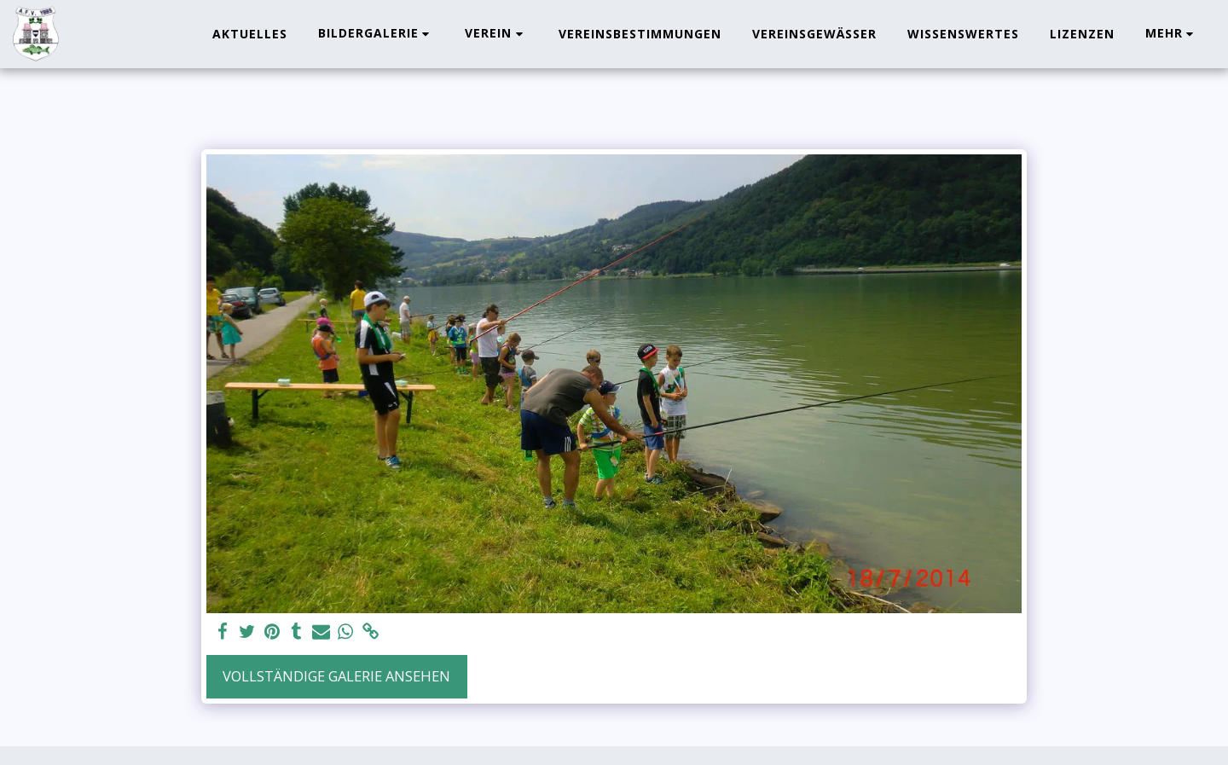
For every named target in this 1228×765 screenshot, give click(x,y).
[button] (376, 33)
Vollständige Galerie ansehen (336, 676)
